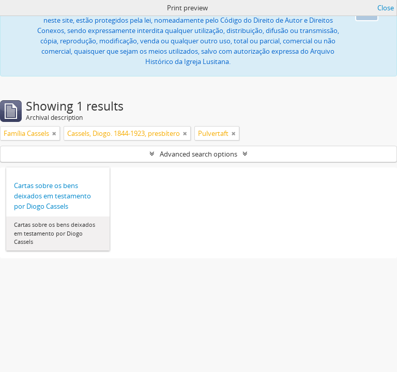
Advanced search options (198, 154)
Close (385, 7)
